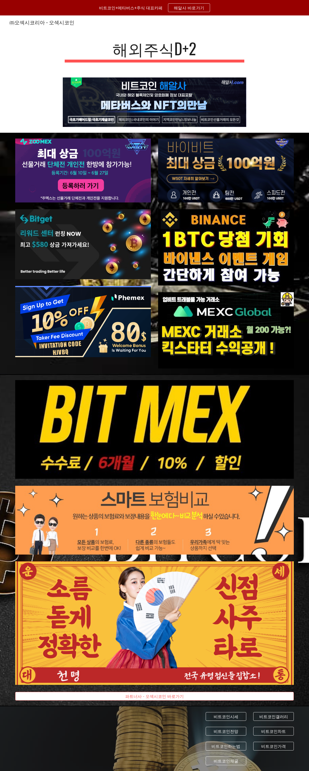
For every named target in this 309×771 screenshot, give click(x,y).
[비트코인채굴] (226, 761)
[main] (154, 51)
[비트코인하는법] (226, 746)
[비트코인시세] (226, 716)
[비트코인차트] (273, 731)
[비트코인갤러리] (273, 716)
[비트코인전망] (226, 731)
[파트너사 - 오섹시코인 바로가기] (154, 696)
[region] (154, 7)
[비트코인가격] (273, 746)
